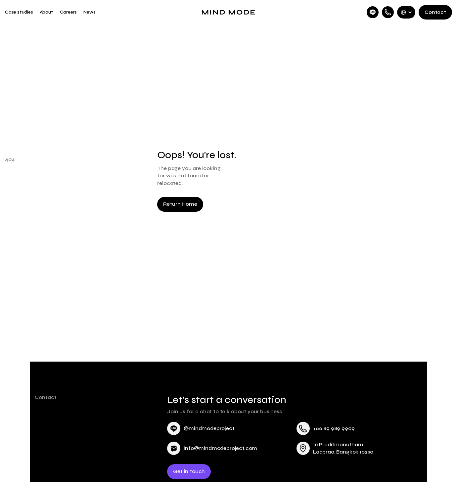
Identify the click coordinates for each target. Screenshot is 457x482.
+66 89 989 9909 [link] (334, 428)
